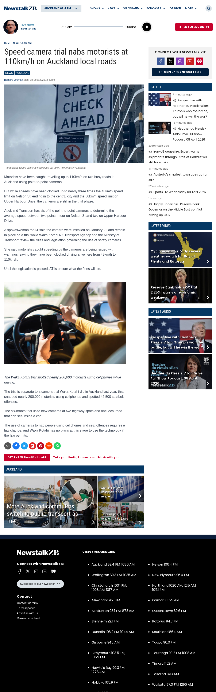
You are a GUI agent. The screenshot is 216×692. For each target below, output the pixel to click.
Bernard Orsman (13, 79)
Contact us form (27, 603)
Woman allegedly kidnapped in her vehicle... (112, 492)
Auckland (27, 43)
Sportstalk (28, 28)
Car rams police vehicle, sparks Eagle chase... (114, 518)
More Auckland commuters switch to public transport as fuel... (42, 514)
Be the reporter (26, 608)
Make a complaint (28, 618)
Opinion (175, 8)
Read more (180, 106)
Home (7, 43)
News (16, 43)
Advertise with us (27, 613)
